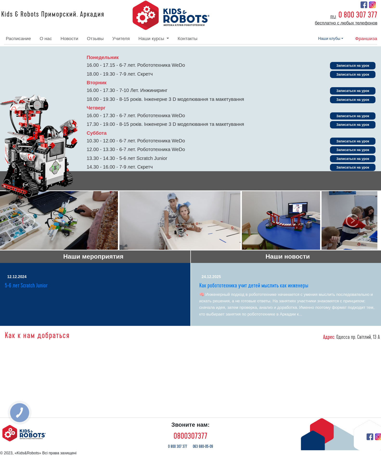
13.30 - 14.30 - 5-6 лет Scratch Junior (127, 158)
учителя (121, 38)
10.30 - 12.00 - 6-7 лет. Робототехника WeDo (136, 140)
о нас (46, 38)
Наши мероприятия (93, 256)
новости (69, 38)
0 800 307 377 (357, 15)
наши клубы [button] (329, 38)
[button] (28, 220)
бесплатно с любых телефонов (346, 23)
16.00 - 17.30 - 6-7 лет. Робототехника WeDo (136, 115)
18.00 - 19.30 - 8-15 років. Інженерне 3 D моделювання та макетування (165, 99)
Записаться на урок (352, 65)
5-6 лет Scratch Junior (26, 286)
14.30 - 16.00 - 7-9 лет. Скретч (120, 167)
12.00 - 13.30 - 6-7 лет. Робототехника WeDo (136, 149)
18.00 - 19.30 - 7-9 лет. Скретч (120, 74)
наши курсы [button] (151, 38)
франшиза (366, 38)
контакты (187, 38)
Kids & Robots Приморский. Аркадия (52, 14)
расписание (18, 38)
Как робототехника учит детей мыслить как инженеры (253, 286)
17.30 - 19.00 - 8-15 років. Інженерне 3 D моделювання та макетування (165, 124)
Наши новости (287, 256)
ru (333, 17)
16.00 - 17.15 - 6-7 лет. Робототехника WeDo (136, 65)
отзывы (95, 38)
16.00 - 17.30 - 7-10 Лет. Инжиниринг (127, 90)
